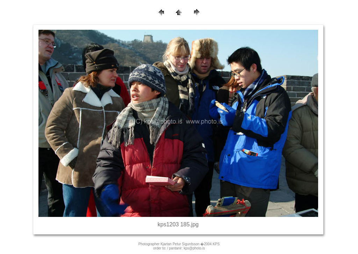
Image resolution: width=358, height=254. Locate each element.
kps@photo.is (194, 248)
